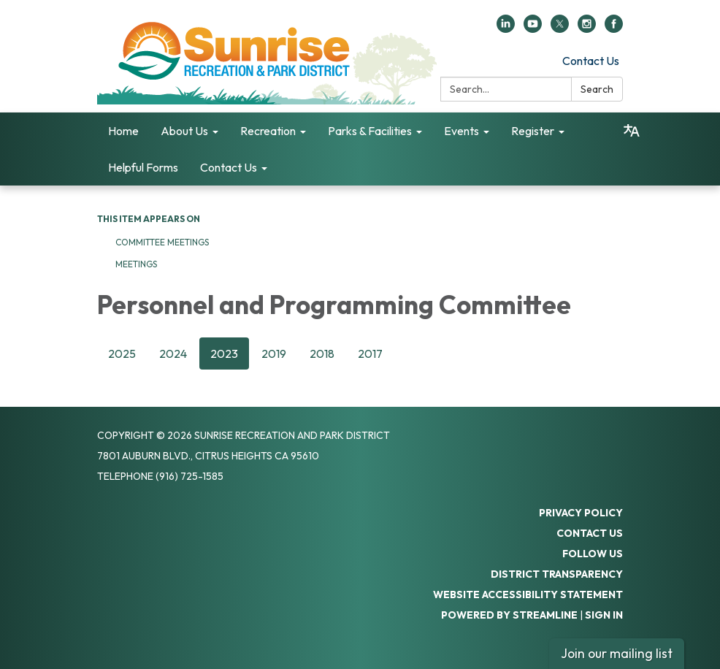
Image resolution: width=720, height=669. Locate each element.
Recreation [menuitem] (268, 130)
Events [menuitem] (461, 130)
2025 (122, 353)
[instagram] (587, 28)
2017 (370, 353)
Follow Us (592, 553)
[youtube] (533, 28)
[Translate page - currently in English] (631, 130)
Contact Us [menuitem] (228, 167)
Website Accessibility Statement (528, 594)
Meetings (136, 264)
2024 (173, 353)
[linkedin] (506, 28)
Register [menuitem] (532, 130)
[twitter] (560, 28)
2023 (224, 353)
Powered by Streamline (509, 615)
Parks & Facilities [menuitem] (370, 130)
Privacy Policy (581, 512)
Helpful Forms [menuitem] (143, 167)
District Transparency (557, 574)
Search (597, 89)
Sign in (604, 615)
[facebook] (614, 28)
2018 (322, 353)
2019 (273, 353)
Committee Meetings (162, 242)
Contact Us (590, 60)
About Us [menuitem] (184, 130)
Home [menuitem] (123, 130)
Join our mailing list (617, 653)
